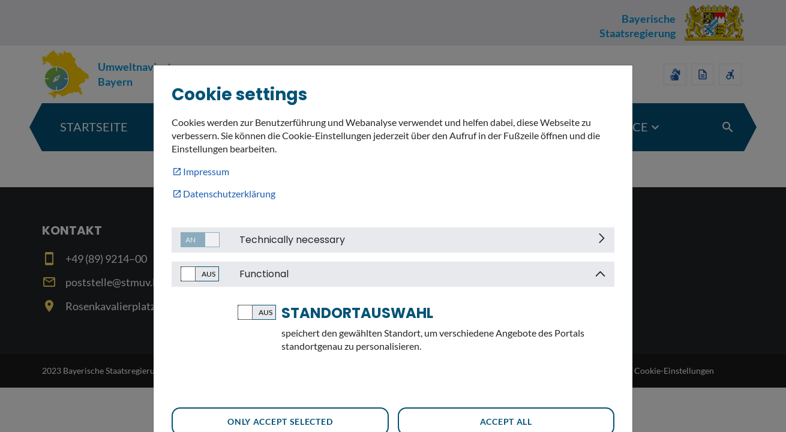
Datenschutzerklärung (229, 193)
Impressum (206, 171)
